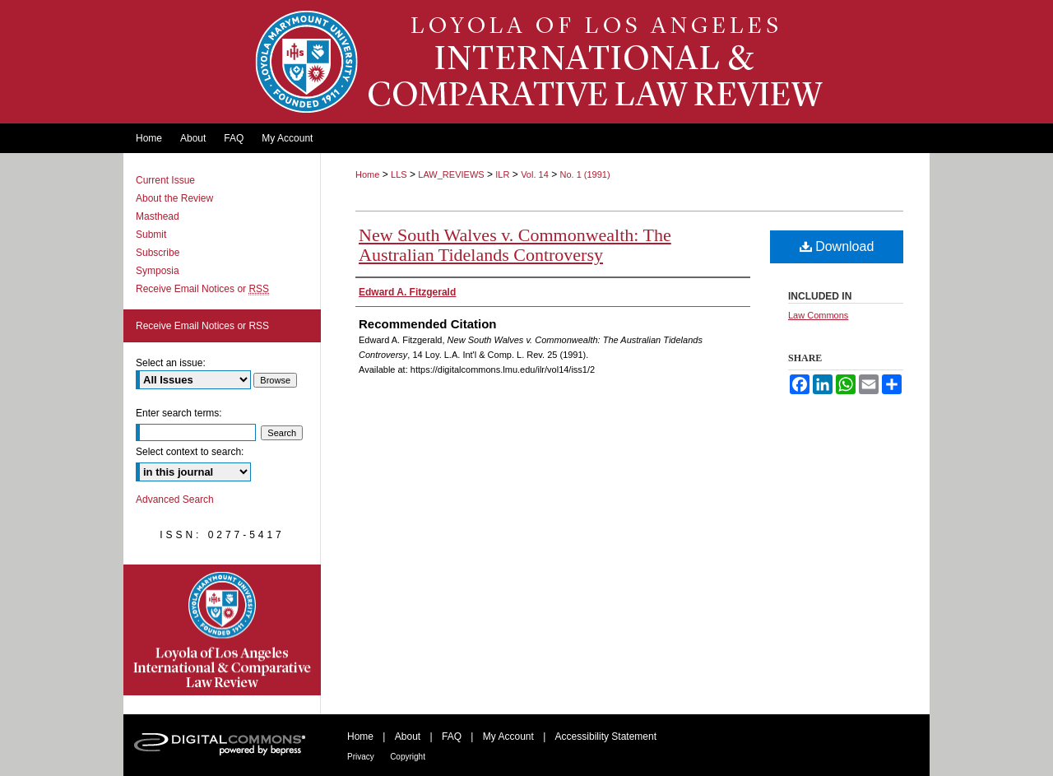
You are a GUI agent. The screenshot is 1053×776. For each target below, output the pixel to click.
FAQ (452, 736)
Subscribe (157, 252)
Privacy (360, 756)
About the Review (174, 198)
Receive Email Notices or (202, 289)
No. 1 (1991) (584, 174)
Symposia (157, 270)
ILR (502, 174)
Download (837, 246)
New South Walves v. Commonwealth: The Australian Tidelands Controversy (515, 245)
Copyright (407, 756)
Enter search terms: (179, 413)
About (407, 736)
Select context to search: (190, 452)
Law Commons (818, 315)
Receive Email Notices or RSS (202, 326)
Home (367, 174)
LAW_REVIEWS (451, 174)
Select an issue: (171, 363)
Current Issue (165, 180)
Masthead (157, 216)
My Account (508, 736)
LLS (399, 174)
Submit (151, 234)
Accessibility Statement (605, 736)
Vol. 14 (535, 174)
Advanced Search (175, 499)
